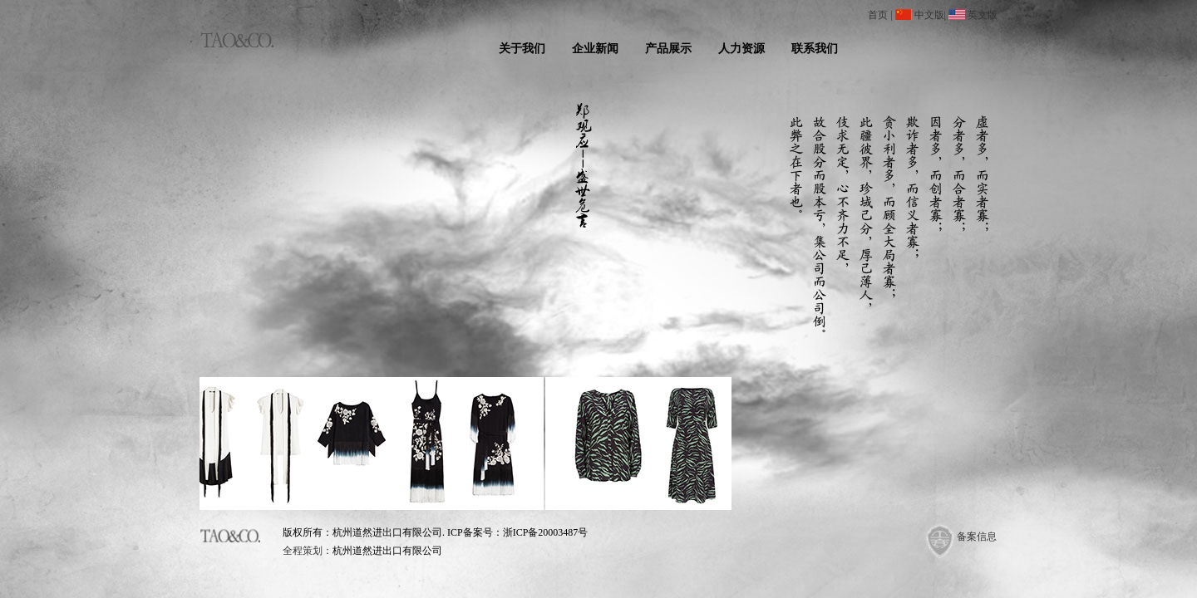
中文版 (929, 15)
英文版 (983, 15)
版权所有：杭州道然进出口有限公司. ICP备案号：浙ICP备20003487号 (435, 532)
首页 (878, 15)
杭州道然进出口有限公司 (387, 550)
